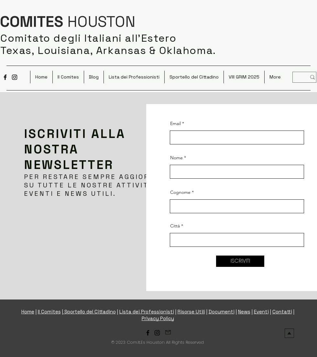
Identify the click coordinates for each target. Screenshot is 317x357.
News (244, 312)
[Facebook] (5, 77)
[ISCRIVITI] (240, 261)
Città (175, 226)
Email (175, 123)
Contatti (282, 312)
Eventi (261, 312)
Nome (176, 157)
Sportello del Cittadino (89, 312)
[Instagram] (14, 77)
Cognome (180, 192)
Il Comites (49, 312)
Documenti (222, 312)
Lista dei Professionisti (146, 312)
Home (27, 312)
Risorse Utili (191, 312)
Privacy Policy (158, 318)
